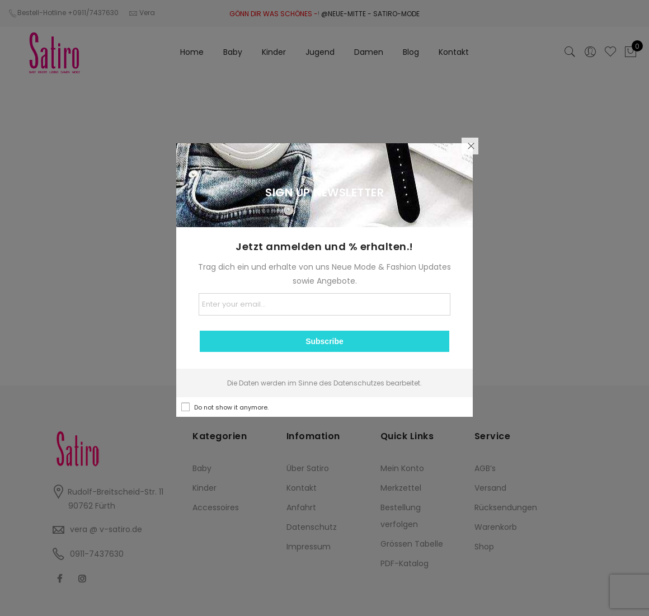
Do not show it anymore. (231, 407)
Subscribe (324, 341)
